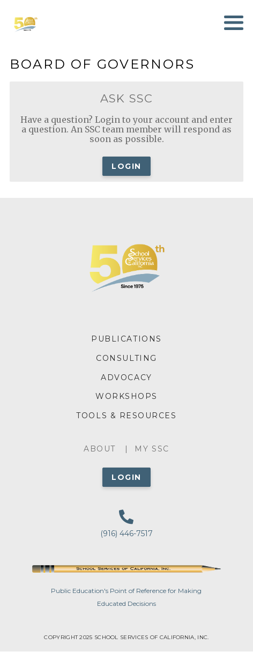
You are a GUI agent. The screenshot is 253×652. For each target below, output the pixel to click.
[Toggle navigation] (233, 23)
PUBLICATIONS (126, 339)
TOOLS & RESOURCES (126, 415)
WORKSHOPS (126, 396)
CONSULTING (126, 358)
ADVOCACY (126, 377)
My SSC (152, 449)
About (100, 449)
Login (126, 166)
